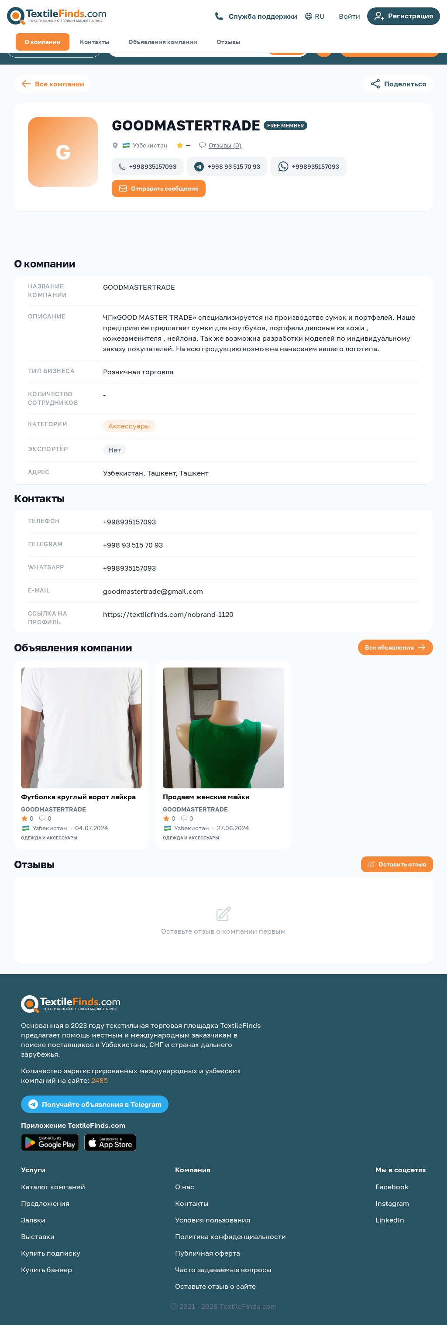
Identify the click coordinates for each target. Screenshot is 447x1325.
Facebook (392, 1179)
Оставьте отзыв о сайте (215, 1279)
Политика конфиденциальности (230, 1229)
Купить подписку (50, 1246)
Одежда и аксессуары (49, 830)
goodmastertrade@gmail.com (153, 584)
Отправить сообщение (159, 188)
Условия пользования (212, 1213)
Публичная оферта (207, 1246)
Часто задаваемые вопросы (223, 1262)
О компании (42, 232)
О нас (184, 1179)
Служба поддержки (256, 16)
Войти (349, 16)
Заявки (33, 1213)
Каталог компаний (53, 48)
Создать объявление (390, 48)
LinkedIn (389, 1213)
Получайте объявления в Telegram (95, 1097)
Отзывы (228, 232)
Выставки (38, 1229)
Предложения (45, 1196)
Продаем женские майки (206, 789)
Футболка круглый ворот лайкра (78, 789)
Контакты (94, 232)
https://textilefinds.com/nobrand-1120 (168, 607)
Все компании (52, 84)
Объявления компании (162, 232)
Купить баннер (46, 1262)
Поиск (287, 48)
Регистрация (403, 16)
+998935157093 (147, 166)
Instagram (392, 1196)
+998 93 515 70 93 (227, 166)
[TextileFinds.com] (56, 16)
